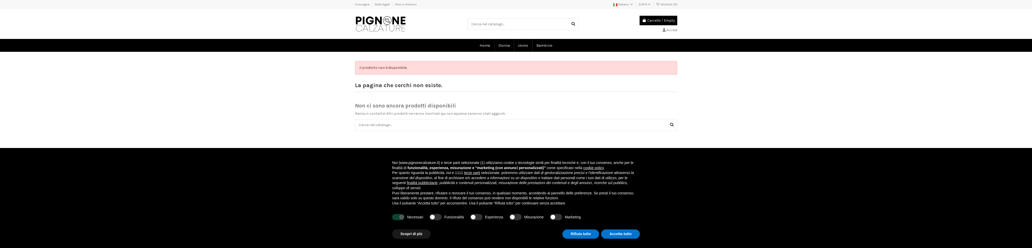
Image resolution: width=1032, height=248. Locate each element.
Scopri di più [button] (411, 234)
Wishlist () (666, 4)
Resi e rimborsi (406, 4)
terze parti (472, 173)
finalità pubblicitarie (422, 183)
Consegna (362, 4)
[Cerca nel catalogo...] (573, 24)
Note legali (383, 4)
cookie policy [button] (593, 168)
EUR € (645, 4)
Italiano (623, 4)
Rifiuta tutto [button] (581, 234)
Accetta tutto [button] (620, 234)
